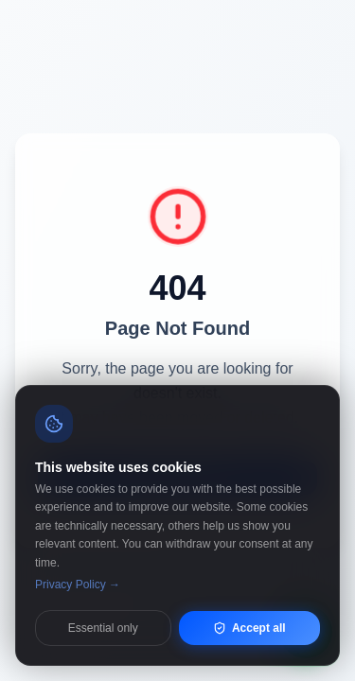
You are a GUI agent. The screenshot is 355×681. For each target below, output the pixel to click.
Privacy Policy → (77, 584)
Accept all (249, 628)
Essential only (103, 628)
